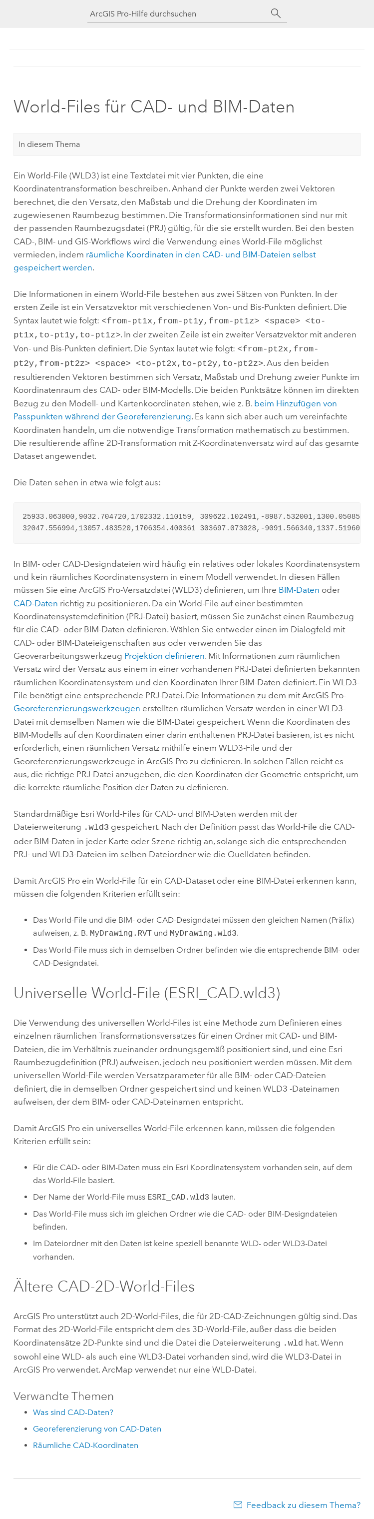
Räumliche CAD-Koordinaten (85, 1439)
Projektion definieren (164, 652)
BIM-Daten (299, 586)
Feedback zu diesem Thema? (304, 1499)
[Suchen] (276, 13)
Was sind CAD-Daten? (73, 1406)
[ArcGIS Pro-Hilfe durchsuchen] (177, 13)
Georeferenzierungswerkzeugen (76, 704)
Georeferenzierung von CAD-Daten (97, 1423)
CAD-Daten (35, 599)
